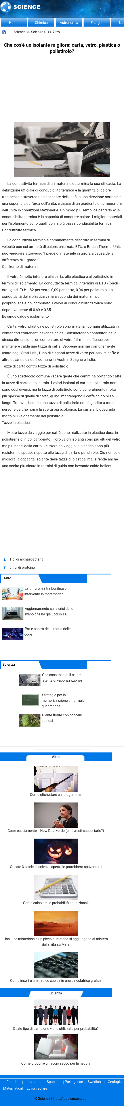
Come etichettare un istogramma (56, 781)
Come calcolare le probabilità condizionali (55, 890)
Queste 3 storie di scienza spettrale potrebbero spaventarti (56, 854)
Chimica (41, 23)
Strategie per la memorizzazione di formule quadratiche (63, 700)
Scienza (37, 32)
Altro (56, 32)
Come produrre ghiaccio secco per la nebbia (55, 1049)
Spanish (53, 1082)
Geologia (115, 1082)
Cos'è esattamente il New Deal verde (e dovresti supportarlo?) (56, 817)
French (12, 1082)
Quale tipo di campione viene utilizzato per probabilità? (56, 1015)
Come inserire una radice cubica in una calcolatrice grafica (56, 967)
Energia (96, 23)
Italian (32, 1082)
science (19, 32)
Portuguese (73, 1082)
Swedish (94, 1082)
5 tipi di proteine (23, 567)
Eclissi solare (37, 1088)
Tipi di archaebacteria (26, 559)
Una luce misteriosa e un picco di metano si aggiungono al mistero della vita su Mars (56, 929)
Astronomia (69, 23)
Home (13, 23)
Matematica (12, 1088)
